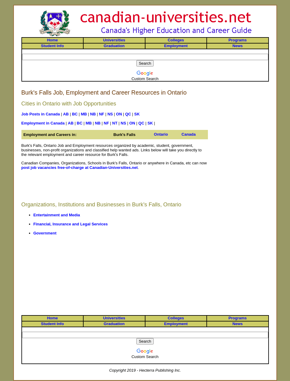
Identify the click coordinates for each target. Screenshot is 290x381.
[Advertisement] (114, 188)
